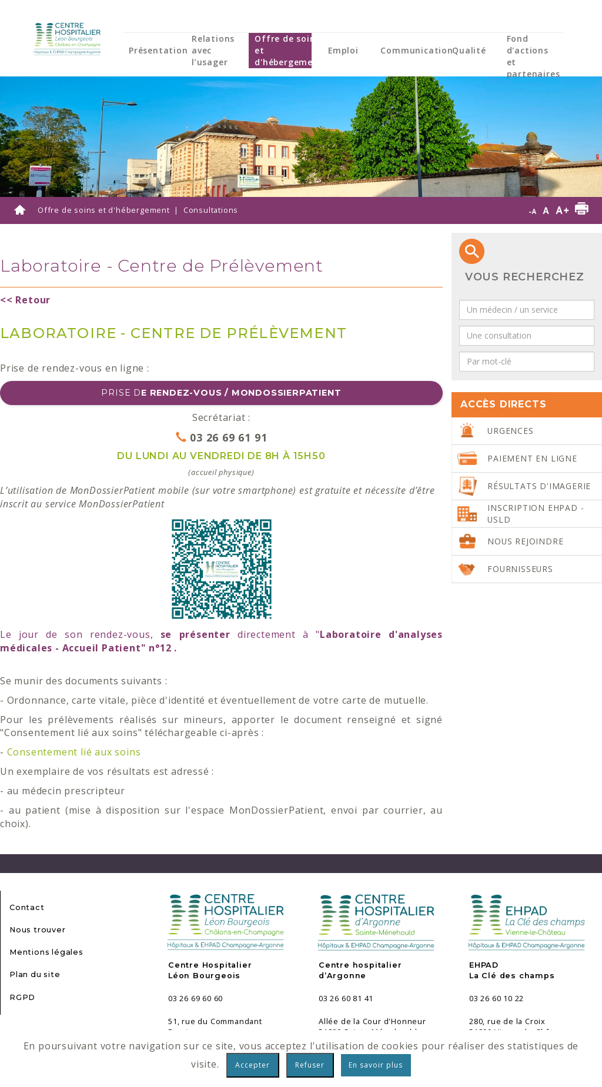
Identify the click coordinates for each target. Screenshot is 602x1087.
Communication (416, 50)
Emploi (343, 50)
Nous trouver (37, 929)
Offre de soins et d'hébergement (289, 50)
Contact (27, 907)
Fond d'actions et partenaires (533, 56)
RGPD (22, 997)
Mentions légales (46, 952)
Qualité (469, 50)
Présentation (158, 50)
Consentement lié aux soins (74, 751)
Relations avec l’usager (213, 50)
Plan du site (35, 974)
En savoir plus (376, 1065)
